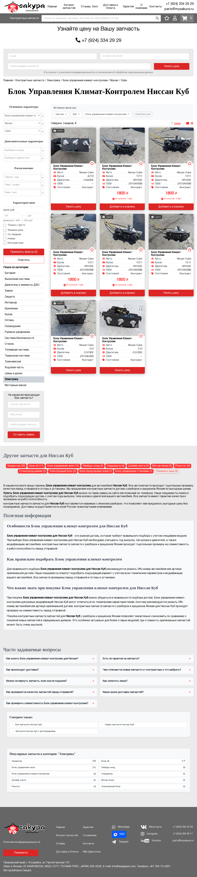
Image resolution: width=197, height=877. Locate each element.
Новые (9, 238)
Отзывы (86, 7)
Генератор (54, 761)
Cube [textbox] (22, 131)
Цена (177, 123)
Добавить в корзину (122, 207)
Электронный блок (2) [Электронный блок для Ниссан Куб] (62, 471)
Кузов (24, 314)
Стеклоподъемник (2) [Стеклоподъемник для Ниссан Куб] (32, 471)
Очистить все (143, 114)
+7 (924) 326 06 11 (183, 834)
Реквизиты (21, 853)
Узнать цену (171, 66)
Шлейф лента (54, 780)
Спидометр (143, 774)
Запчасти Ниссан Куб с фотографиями (35, 731)
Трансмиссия (24, 361)
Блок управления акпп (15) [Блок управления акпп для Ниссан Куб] (63, 466)
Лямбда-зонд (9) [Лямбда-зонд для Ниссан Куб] (93, 466)
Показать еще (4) (167, 471)
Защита (24, 296)
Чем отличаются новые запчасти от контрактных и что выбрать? (142, 670)
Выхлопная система (24, 279)
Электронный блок (143, 786)
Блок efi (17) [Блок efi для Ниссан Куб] (36, 466)
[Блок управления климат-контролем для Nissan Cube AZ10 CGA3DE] (73, 145)
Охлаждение (24, 326)
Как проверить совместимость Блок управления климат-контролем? (47, 703)
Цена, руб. (9, 210)
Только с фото (14, 225)
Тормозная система (24, 355)
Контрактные (13, 243)
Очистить (24, 260)
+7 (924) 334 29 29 (180, 4)
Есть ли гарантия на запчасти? (121, 659)
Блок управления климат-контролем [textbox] (22, 115)
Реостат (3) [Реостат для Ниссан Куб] (182, 466)
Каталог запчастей (67, 835)
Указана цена (13, 230)
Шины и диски (24, 373)
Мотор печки (143, 780)
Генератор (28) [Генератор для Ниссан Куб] (16, 466)
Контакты (155, 7)
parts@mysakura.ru (179, 9)
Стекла (24, 344)
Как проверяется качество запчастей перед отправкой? (39, 692)
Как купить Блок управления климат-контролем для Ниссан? (42, 659)
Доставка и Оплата (67, 852)
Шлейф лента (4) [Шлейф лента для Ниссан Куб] (138, 466)
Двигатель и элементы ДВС (24, 284)
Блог (95, 7)
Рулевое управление (24, 332)
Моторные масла (15, 385)
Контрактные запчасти (24, 18)
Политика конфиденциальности (21, 842)
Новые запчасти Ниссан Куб (119, 725)
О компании (89, 835)
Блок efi (143, 761)
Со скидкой (12, 234)
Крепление (24, 308)
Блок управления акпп (54, 767)
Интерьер (24, 302)
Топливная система (24, 349)
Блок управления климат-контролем (54, 774)
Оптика (24, 320)
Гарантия (128, 7)
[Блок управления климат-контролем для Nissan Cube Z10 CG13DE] (73, 318)
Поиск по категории (15, 267)
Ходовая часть (24, 367)
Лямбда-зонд (143, 767)
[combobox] (101, 18)
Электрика (24, 379)
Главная (52, 7)
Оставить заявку (24, 435)
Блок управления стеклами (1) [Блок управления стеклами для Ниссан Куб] (133, 471)
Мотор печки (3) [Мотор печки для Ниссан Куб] (162, 466)
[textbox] (22, 150)
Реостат (54, 786)
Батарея (24, 273)
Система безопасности (24, 338)
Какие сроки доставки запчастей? (123, 692)
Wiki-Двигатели (92, 852)
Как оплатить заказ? (115, 681)
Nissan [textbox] (22, 123)
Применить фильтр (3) (23, 252)
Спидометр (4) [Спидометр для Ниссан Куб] (115, 466)
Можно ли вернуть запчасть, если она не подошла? (36, 681)
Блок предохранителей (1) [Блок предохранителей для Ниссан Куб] (96, 471)
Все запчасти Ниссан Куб (28, 725)
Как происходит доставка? (22, 670)
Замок (24, 290)
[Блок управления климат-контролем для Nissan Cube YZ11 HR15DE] (122, 145)
